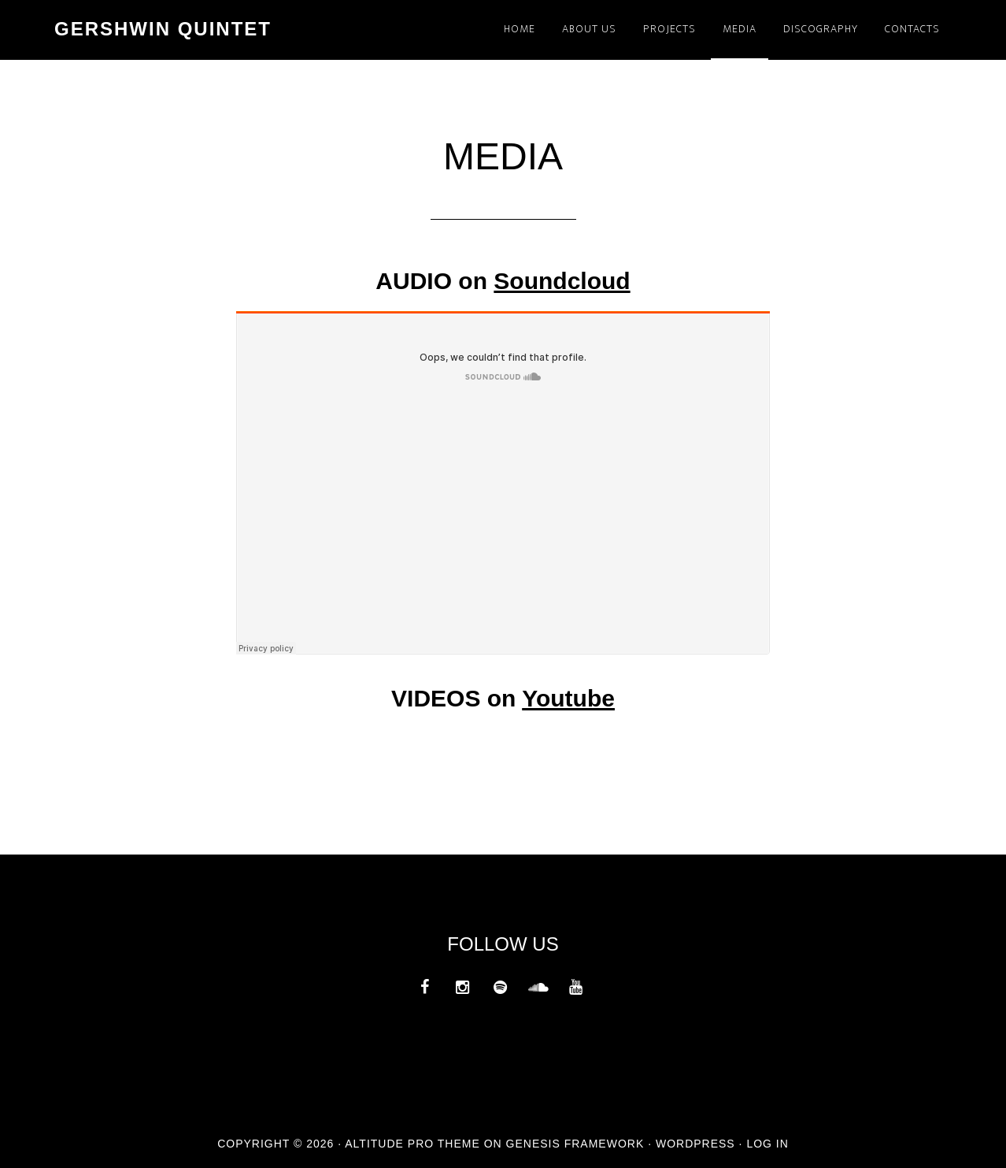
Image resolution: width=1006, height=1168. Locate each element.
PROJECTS (669, 29)
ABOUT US (589, 29)
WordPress (695, 1143)
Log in (767, 1143)
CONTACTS (912, 29)
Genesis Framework (575, 1143)
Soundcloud (562, 281)
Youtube (568, 698)
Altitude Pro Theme (412, 1143)
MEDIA (739, 29)
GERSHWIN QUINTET (163, 28)
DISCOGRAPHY (820, 29)
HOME (519, 29)
